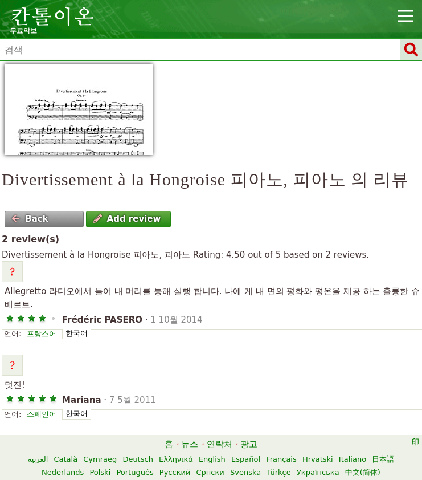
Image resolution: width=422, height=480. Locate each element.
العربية (38, 459)
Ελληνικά (176, 459)
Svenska (245, 472)
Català (65, 459)
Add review (127, 219)
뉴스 (189, 444)
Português (134, 472)
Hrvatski (317, 459)
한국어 (76, 333)
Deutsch (137, 459)
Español (245, 459)
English (212, 459)
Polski (99, 472)
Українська (318, 472)
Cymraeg (100, 459)
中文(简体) (362, 472)
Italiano (352, 459)
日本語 (383, 459)
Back (29, 219)
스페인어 (41, 414)
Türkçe (278, 472)
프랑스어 (41, 334)
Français (281, 459)
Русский (175, 472)
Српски (210, 472)
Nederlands (63, 472)
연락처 (219, 444)
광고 (248, 444)
